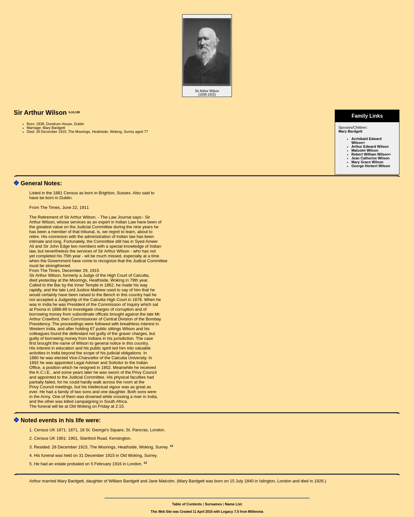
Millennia (255, 511)
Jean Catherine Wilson (370, 158)
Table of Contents (187, 504)
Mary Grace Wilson (367, 162)
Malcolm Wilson (364, 150)
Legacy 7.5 (230, 511)
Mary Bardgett (350, 131)
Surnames (213, 504)
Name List (233, 504)
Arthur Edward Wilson (369, 146)
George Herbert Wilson (370, 166)
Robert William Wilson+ (371, 154)
